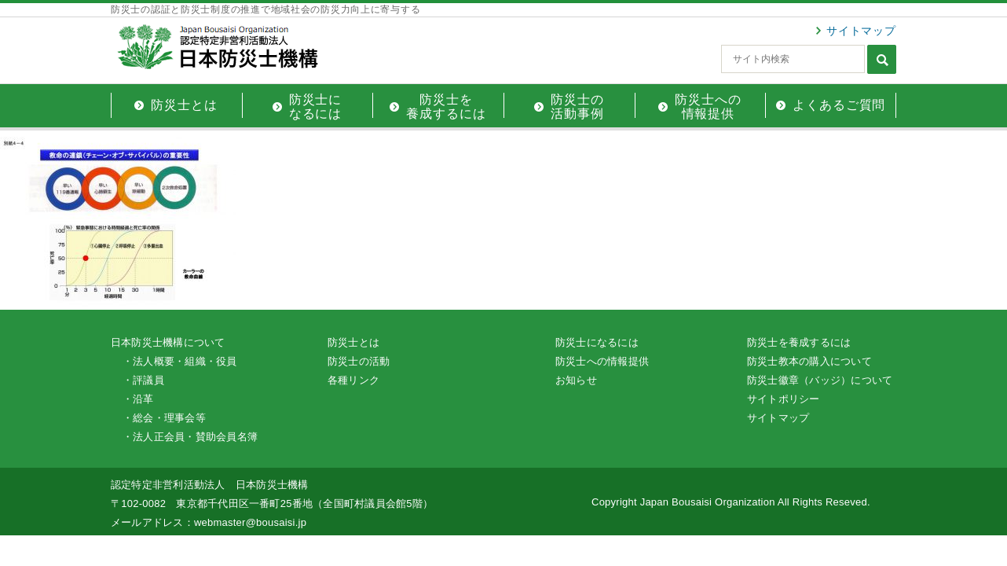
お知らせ (576, 380)
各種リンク (353, 380)
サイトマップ (861, 30)
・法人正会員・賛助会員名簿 (190, 437)
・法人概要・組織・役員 (180, 361)
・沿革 (138, 399)
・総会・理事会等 (164, 418)
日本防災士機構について (168, 342)
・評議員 (143, 380)
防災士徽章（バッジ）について (819, 380)
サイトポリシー (783, 399)
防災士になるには (597, 342)
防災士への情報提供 (602, 361)
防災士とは (353, 342)
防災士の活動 (359, 361)
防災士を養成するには (799, 342)
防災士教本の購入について (809, 361)
